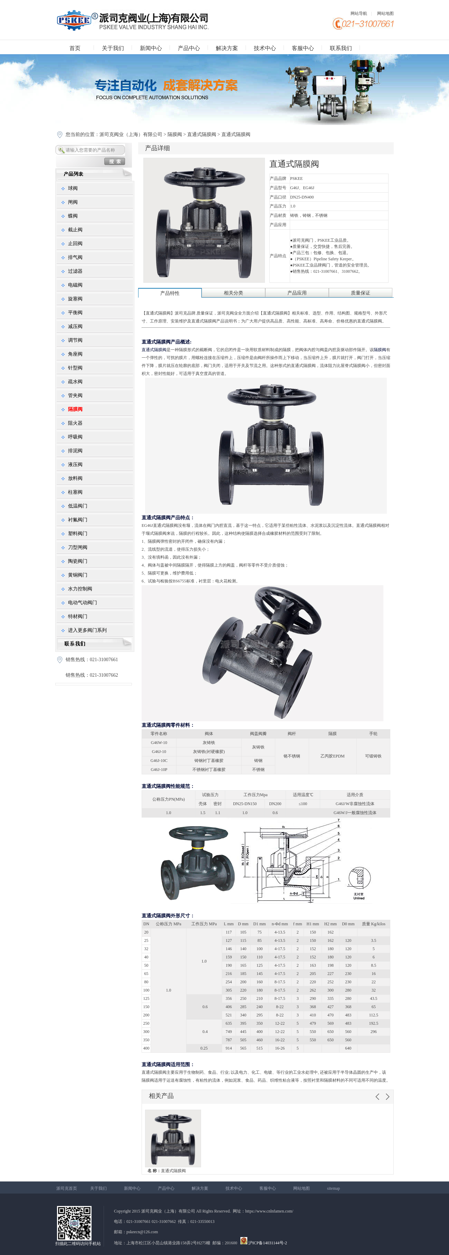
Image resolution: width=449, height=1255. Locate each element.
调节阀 (75, 340)
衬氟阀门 (77, 519)
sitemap (333, 1188)
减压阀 (75, 326)
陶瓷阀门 (77, 561)
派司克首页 (66, 1188)
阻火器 (75, 423)
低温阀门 (77, 506)
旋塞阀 (75, 298)
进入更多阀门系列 (87, 630)
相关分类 (233, 293)
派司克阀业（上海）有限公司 (131, 134)
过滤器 (75, 271)
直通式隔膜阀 (201, 134)
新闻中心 (151, 48)
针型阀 (75, 367)
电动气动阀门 (82, 602)
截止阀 (75, 229)
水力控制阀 (80, 588)
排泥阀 (75, 450)
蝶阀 (73, 216)
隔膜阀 (175, 134)
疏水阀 (75, 381)
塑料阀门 (77, 533)
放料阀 (75, 478)
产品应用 (297, 293)
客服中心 (303, 48)
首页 (74, 48)
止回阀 (75, 243)
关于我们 (113, 48)
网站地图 (385, 13)
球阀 (73, 188)
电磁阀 (75, 285)
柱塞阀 (75, 492)
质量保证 (360, 293)
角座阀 (75, 354)
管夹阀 (75, 395)
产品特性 (170, 293)
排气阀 (75, 257)
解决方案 (227, 48)
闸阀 (73, 202)
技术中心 (265, 48)
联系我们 (341, 48)
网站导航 (359, 13)
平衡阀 (75, 312)
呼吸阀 (75, 437)
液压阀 (75, 464)
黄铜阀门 (77, 575)
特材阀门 (77, 616)
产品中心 (189, 48)
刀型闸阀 (77, 547)
